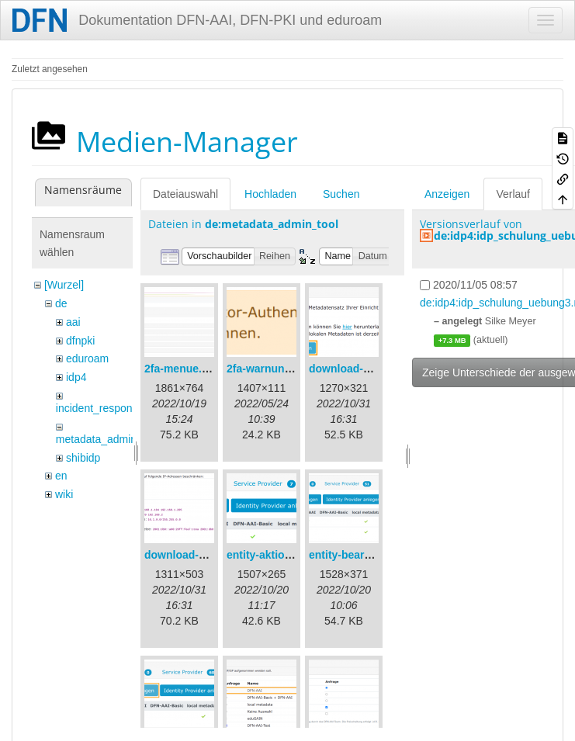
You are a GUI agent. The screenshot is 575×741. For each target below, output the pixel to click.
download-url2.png (192, 555)
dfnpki (80, 340)
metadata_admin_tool (108, 439)
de (61, 303)
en (61, 475)
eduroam (87, 358)
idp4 (76, 377)
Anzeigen (446, 194)
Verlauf (513, 194)
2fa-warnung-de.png (279, 368)
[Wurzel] (64, 285)
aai (73, 322)
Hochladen (270, 194)
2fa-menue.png (183, 368)
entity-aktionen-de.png (285, 555)
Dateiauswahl (185, 194)
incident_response (100, 408)
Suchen (341, 194)
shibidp (83, 458)
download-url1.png (357, 368)
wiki (64, 494)
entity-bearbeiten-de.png (372, 555)
